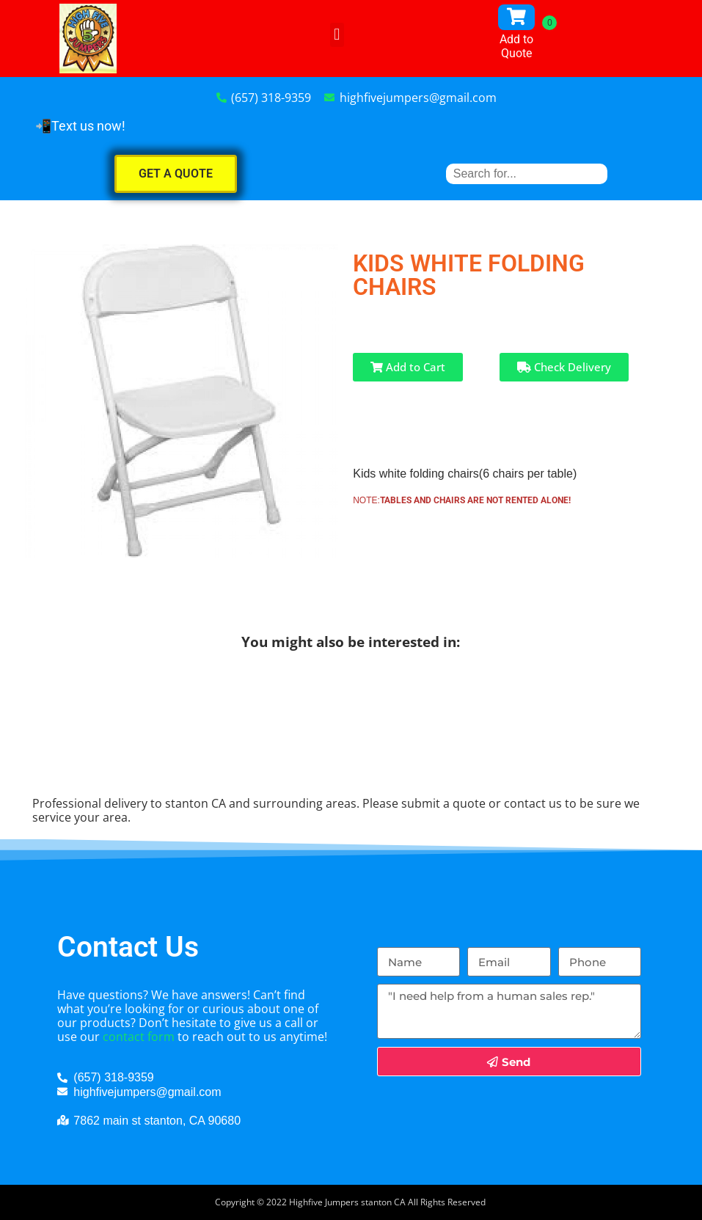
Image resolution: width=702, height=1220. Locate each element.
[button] (337, 35)
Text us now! (88, 126)
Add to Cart (407, 366)
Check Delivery (564, 366)
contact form (139, 1037)
